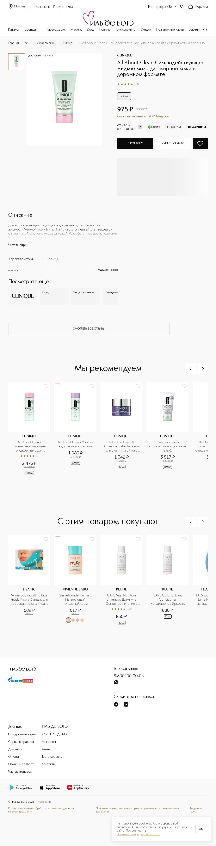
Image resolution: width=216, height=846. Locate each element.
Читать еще (18, 245)
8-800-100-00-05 (129, 676)
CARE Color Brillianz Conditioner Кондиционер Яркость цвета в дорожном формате (168, 599)
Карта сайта (44, 802)
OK (201, 829)
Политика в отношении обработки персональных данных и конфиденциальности (41, 810)
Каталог (14, 29)
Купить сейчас (173, 143)
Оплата (13, 757)
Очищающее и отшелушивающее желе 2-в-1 (167, 446)
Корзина (198, 7)
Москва (17, 7)
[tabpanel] (63, 270)
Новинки (105, 29)
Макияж (76, 29)
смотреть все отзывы (89, 328)
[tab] (21, 260)
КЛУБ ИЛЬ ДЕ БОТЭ (56, 734)
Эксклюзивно (126, 29)
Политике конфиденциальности (138, 834)
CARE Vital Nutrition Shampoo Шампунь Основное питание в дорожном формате (122, 599)
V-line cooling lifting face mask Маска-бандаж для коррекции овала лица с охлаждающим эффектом (29, 599)
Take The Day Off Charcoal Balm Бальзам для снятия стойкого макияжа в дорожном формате (122, 446)
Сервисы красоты (21, 742)
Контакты (48, 764)
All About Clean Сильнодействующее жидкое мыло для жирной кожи (30, 446)
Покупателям (63, 7)
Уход (90, 29)
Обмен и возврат (21, 764)
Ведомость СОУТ (196, 810)
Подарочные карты (170, 29)
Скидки (146, 29)
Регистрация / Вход (162, 7)
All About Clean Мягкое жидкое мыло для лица (76, 444)
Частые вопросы (20, 771)
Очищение (69, 43)
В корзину (135, 143)
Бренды (30, 29)
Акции (46, 749)
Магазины (43, 7)
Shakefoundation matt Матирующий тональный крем (75, 599)
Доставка (15, 749)
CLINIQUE (124, 55)
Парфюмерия (56, 29)
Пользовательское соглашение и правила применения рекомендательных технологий (137, 810)
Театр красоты (52, 757)
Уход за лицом (46, 43)
